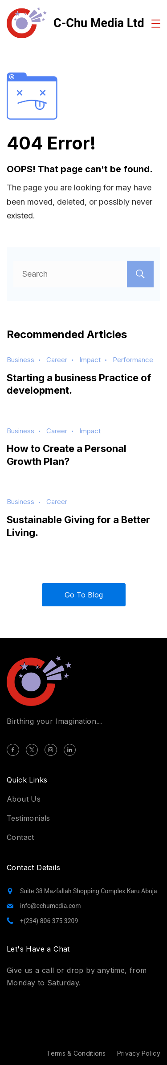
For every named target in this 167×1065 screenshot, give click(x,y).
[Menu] (155, 23)
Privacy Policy (138, 1053)
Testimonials (28, 818)
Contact (20, 837)
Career (56, 359)
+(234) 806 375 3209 (49, 920)
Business (20, 359)
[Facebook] (13, 750)
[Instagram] (51, 750)
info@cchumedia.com (50, 905)
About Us (24, 799)
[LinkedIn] (70, 750)
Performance (133, 359)
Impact (90, 359)
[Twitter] (32, 750)
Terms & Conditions (76, 1053)
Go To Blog (84, 594)
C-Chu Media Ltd (98, 23)
